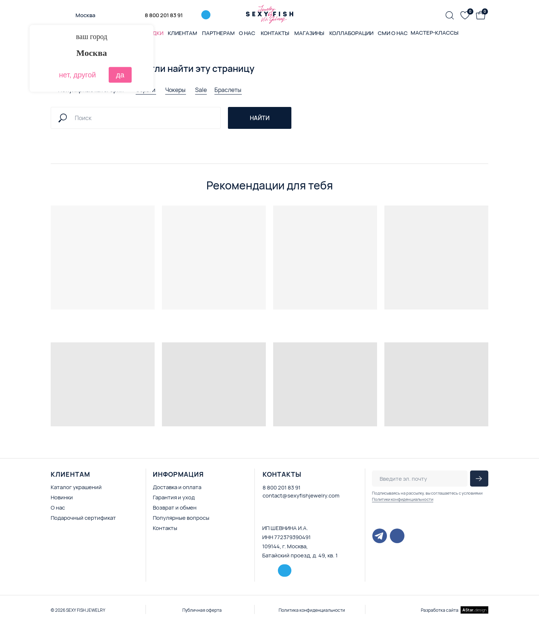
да (120, 75)
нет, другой (77, 75)
